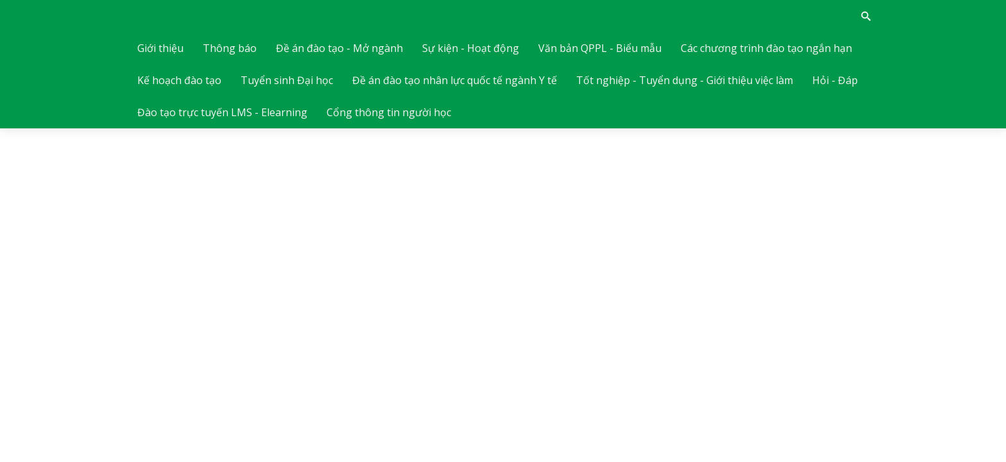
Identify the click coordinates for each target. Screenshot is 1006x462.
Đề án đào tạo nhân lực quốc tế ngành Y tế (454, 80)
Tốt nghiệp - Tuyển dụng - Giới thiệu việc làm (684, 80)
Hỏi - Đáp (835, 80)
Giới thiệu (160, 48)
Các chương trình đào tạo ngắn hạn (766, 48)
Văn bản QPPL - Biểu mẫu (599, 48)
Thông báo (230, 48)
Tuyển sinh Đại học (287, 80)
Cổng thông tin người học (389, 112)
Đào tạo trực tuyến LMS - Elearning (222, 112)
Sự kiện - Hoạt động (470, 48)
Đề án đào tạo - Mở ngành (339, 48)
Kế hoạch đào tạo (179, 80)
